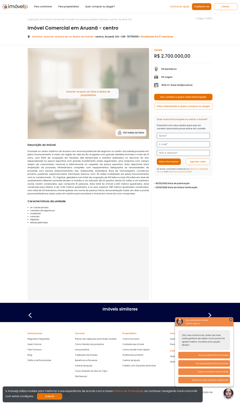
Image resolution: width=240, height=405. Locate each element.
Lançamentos (82, 350)
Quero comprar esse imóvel (213, 371)
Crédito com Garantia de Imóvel (139, 366)
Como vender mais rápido (136, 350)
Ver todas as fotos (131, 133)
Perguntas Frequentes (39, 339)
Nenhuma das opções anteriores (210, 380)
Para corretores (43, 6)
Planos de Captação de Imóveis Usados (95, 339)
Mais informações (169, 161)
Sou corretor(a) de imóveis (213, 355)
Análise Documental (132, 355)
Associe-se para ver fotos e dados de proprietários (88, 93)
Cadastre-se (201, 6)
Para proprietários (68, 6)
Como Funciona (130, 339)
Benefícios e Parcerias (86, 360)
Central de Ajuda (83, 366)
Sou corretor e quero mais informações (183, 97)
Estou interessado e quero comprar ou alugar (183, 106)
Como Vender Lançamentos (89, 344)
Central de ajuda (179, 6)
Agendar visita (198, 161)
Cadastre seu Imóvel (133, 344)
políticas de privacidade (180, 171)
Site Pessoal (81, 376)
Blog (30, 355)
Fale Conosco (35, 350)
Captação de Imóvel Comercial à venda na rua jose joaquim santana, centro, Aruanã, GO (80, 19)
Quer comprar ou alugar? (100, 6)
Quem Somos (35, 344)
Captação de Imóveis (86, 355)
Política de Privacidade (39, 360)
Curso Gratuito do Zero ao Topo (91, 371)
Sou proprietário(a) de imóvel (212, 363)
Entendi (49, 396)
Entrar (225, 6)
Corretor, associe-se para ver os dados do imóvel (62, 36)
